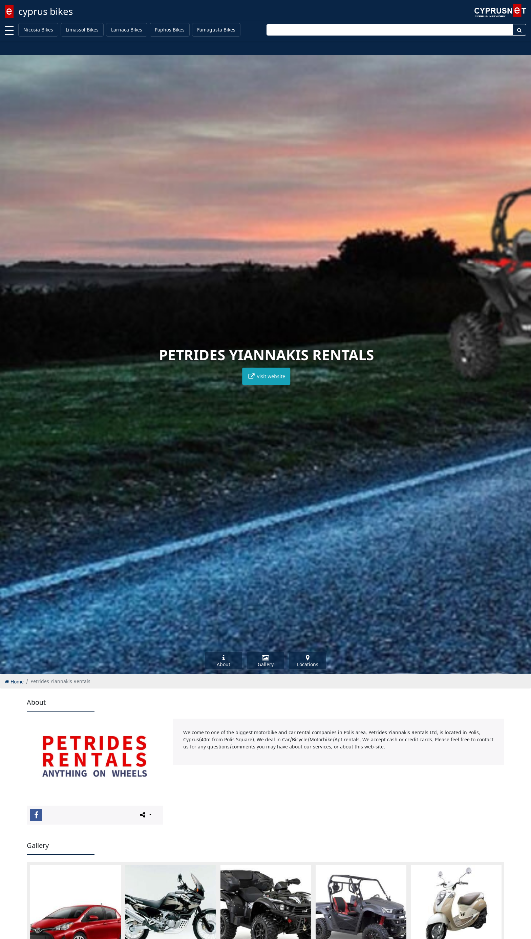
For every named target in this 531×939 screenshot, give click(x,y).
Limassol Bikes (82, 29)
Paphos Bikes (170, 29)
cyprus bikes (45, 11)
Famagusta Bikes (216, 29)
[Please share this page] (145, 815)
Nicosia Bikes (38, 29)
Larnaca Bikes (126, 29)
